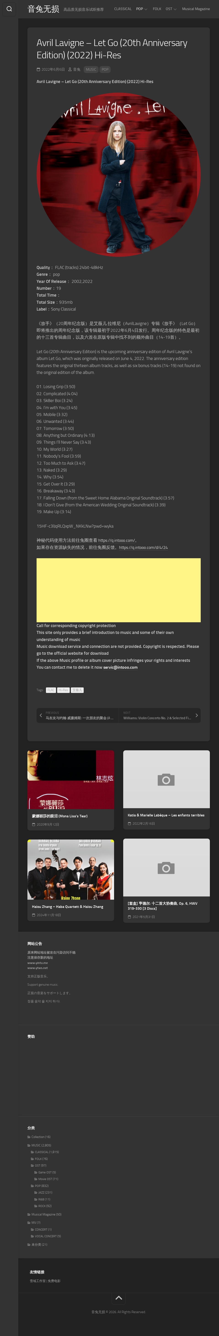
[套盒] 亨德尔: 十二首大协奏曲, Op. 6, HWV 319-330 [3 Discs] (163, 906)
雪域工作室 (38, 1281)
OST (169, 9)
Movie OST (45, 1179)
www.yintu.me (37, 963)
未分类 (36, 1245)
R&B (41, 1200)
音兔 (76, 70)
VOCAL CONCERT (46, 1237)
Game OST (45, 1173)
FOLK (157, 9)
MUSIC (91, 70)
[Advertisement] (119, 591)
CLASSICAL (123, 9)
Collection (38, 1138)
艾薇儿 (77, 690)
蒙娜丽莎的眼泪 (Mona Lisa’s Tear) (60, 816)
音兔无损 (43, 9)
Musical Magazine (196, 9)
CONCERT (41, 1230)
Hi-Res (63, 690)
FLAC (51, 690)
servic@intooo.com (121, 667)
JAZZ (41, 1193)
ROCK (41, 1206)
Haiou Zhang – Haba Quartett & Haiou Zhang (67, 907)
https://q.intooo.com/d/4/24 (145, 547)
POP (139, 9)
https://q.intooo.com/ (118, 540)
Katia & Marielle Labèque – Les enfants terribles (166, 815)
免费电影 (54, 1281)
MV (34, 1223)
